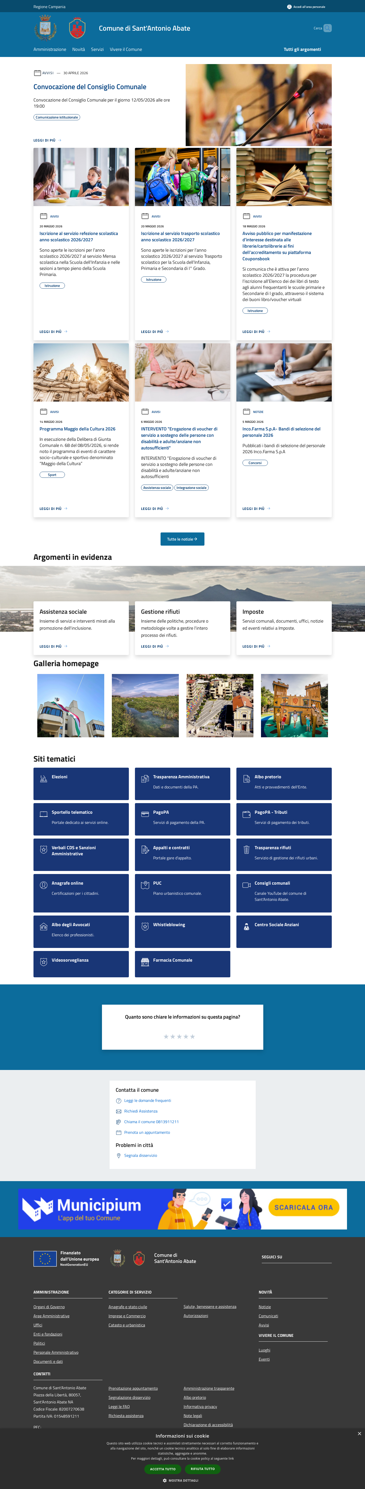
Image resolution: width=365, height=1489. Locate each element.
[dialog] (182, 1458)
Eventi (264, 1359)
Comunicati (268, 1316)
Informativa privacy (200, 1406)
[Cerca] (326, 28)
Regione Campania (49, 7)
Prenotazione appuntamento (133, 1388)
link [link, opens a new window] (231, 1458)
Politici (39, 1343)
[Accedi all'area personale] (306, 7)
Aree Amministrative (51, 1316)
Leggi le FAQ (119, 1406)
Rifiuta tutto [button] (203, 1469)
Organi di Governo (49, 1307)
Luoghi (264, 1350)
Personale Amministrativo (55, 1352)
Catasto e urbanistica (127, 1325)
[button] (183, 1480)
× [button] (359, 1434)
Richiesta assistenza (126, 1416)
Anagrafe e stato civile (128, 1307)
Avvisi (48, 72)
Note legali (193, 1416)
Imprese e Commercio (127, 1316)
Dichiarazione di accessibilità (208, 1425)
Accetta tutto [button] (163, 1469)
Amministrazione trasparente (209, 1388)
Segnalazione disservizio (129, 1397)
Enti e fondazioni (47, 1334)
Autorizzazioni (196, 1316)
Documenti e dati (48, 1361)
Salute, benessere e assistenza (210, 1306)
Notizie (253, 411)
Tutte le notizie (182, 539)
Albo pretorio (195, 1397)
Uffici (37, 1325)
